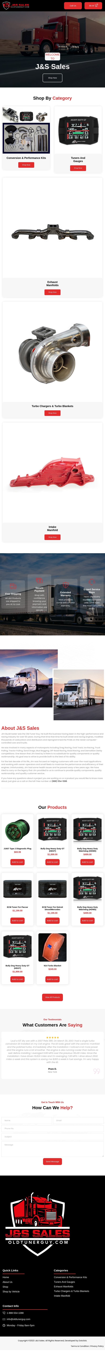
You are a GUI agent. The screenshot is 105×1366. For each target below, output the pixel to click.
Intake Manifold (62, 1311)
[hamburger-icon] (58, 6)
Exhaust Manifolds (63, 1302)
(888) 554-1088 (59, 784)
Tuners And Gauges (64, 1297)
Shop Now (26, 165)
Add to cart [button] (17, 865)
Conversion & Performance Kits (70, 1293)
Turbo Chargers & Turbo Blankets (71, 1307)
